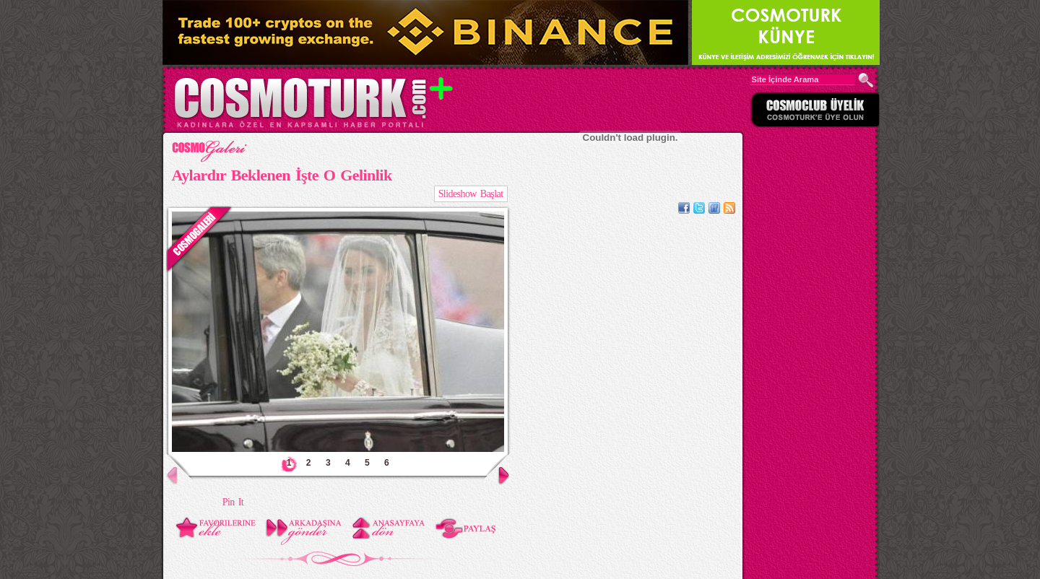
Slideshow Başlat (470, 193)
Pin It (232, 502)
